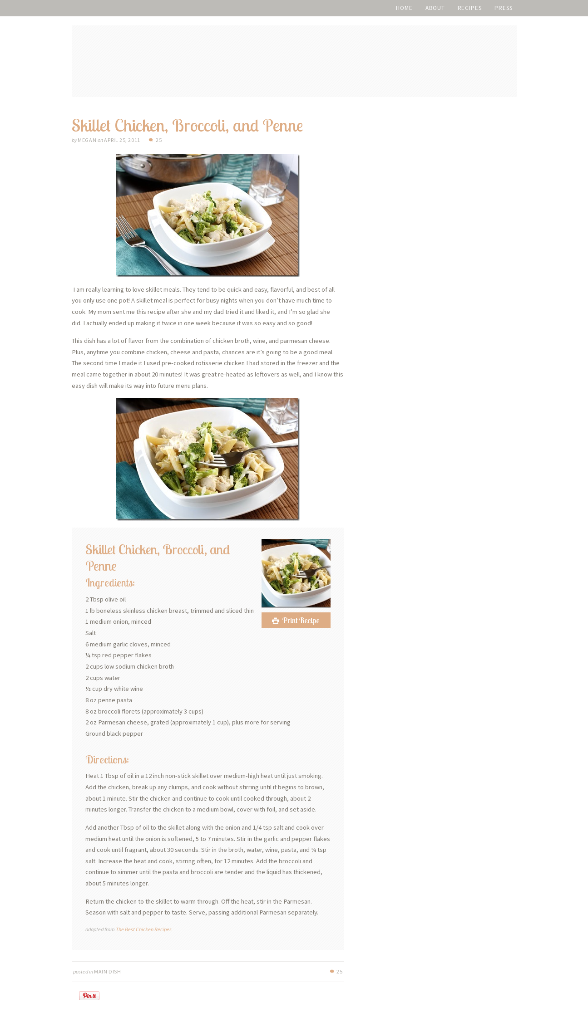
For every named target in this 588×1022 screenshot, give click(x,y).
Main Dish (107, 971)
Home (404, 8)
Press (503, 8)
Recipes (470, 8)
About (435, 8)
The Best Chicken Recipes (144, 929)
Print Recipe (301, 620)
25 (159, 140)
